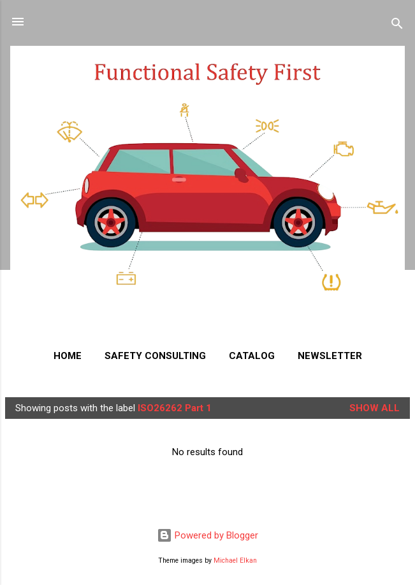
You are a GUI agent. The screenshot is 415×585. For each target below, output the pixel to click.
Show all (374, 408)
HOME (68, 356)
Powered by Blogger (207, 535)
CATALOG (252, 356)
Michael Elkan (235, 560)
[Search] (397, 25)
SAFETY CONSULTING (155, 356)
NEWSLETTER (330, 356)
